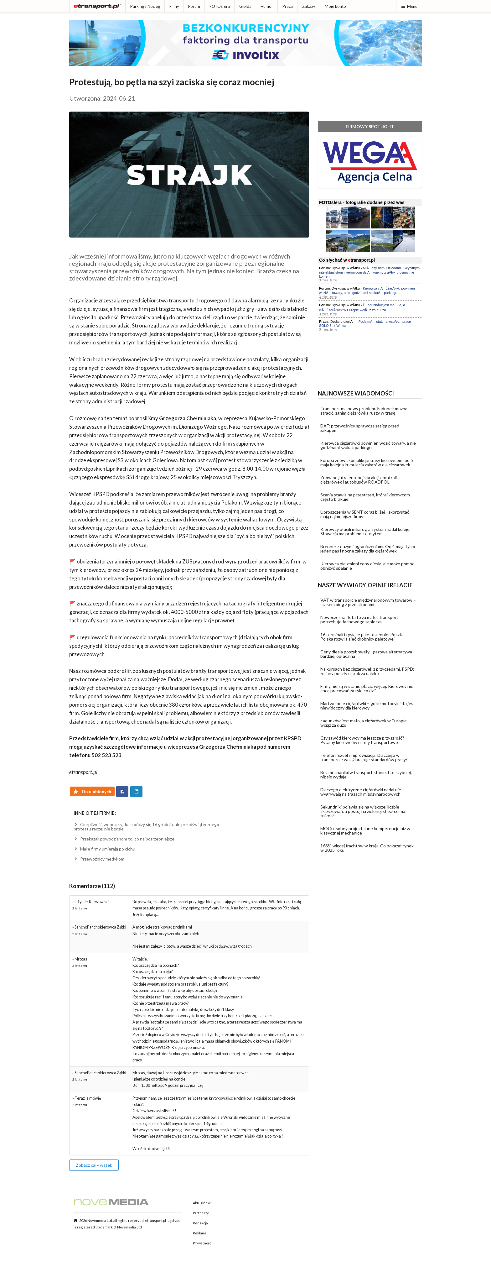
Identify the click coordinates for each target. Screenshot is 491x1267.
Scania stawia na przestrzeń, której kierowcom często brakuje (365, 497)
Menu (409, 6)
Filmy (174, 6)
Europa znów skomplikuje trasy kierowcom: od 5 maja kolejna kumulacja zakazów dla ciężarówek (366, 462)
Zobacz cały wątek (94, 1165)
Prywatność (202, 1243)
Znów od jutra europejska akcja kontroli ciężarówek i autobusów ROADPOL (358, 479)
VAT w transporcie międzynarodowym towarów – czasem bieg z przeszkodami (368, 602)
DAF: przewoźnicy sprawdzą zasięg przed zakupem (359, 428)
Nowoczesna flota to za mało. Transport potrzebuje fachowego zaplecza (359, 619)
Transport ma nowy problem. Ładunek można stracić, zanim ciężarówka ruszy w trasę (363, 411)
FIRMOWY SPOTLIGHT (370, 126)
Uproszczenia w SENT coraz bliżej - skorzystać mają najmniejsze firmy (364, 514)
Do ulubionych (92, 791)
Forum (194, 6)
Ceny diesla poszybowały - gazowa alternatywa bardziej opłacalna (366, 654)
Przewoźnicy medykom (99, 858)
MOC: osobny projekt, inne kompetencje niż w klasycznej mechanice (365, 830)
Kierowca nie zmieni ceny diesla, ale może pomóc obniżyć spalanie (367, 566)
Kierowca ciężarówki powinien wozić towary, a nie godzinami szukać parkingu (368, 445)
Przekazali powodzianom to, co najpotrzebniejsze (124, 838)
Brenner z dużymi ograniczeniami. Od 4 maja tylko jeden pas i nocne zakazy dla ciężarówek (367, 548)
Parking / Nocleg (145, 6)
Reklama (200, 1233)
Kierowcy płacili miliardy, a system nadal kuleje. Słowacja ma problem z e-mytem (365, 531)
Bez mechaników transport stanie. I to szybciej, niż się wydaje (366, 774)
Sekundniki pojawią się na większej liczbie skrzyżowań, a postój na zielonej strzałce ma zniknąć (362, 811)
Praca (287, 6)
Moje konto (335, 6)
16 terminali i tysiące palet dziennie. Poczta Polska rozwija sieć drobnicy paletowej (362, 636)
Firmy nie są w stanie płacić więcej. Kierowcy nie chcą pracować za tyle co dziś (366, 688)
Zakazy (308, 6)
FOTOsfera (219, 6)
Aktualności (202, 1203)
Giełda (245, 6)
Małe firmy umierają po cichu (105, 848)
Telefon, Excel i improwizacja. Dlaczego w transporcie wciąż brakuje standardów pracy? (364, 757)
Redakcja (200, 1223)
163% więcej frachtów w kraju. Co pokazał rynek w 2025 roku (367, 848)
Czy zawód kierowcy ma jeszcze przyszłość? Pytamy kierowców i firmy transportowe (362, 740)
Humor (267, 6)
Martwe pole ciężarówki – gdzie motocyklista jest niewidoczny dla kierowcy (367, 705)
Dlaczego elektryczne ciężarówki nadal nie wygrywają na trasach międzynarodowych (360, 792)
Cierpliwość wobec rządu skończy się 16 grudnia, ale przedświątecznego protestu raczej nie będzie (147, 826)
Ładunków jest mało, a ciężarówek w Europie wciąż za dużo (363, 723)
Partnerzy (201, 1213)
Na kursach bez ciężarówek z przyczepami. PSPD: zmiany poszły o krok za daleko (367, 671)
